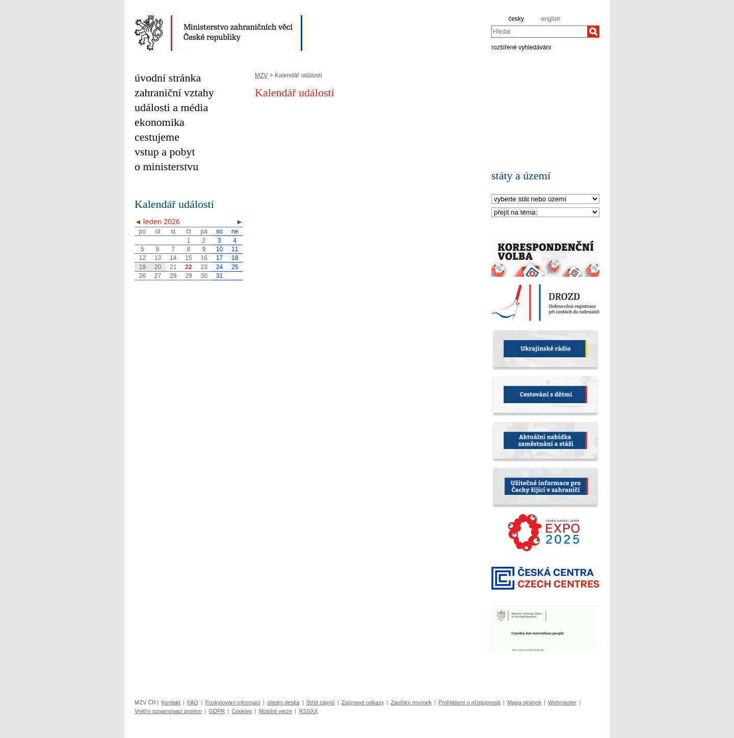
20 (157, 267)
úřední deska (283, 702)
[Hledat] (593, 31)
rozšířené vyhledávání (521, 47)
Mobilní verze (275, 711)
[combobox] (539, 31)
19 (142, 267)
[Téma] (545, 213)
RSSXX (308, 711)
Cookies (242, 711)
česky (516, 18)
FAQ (192, 702)
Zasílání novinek (411, 702)
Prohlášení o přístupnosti (469, 702)
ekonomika (160, 122)
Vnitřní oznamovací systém (168, 711)
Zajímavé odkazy (363, 702)
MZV (261, 75)
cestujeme (157, 136)
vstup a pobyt (165, 151)
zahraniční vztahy (174, 92)
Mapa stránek (524, 702)
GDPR (216, 711)
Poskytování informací (232, 702)
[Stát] (545, 199)
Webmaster (562, 702)
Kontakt (170, 702)
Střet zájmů (320, 702)
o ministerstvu (166, 166)
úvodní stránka (168, 77)
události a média (171, 107)
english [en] (550, 18)
